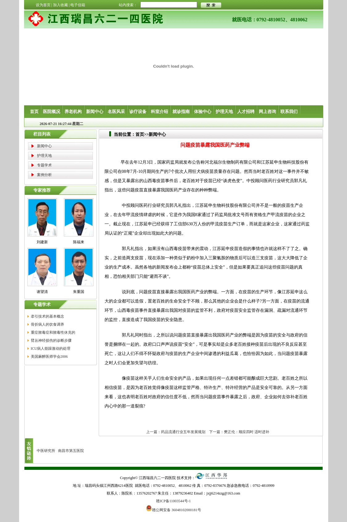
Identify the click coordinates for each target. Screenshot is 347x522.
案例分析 (44, 175)
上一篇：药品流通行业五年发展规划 (175, 432)
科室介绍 (159, 111)
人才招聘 (245, 111)
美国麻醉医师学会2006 (49, 356)
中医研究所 (46, 451)
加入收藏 (60, 5)
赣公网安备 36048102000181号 (173, 508)
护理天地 (224, 111)
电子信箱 (77, 5)
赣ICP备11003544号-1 (173, 501)
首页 (34, 111)
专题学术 (44, 165)
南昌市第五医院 (71, 451)
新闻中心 (94, 111)
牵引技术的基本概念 (47, 316)
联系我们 (289, 111)
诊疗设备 (138, 111)
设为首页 (43, 5)
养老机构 (73, 111)
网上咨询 (267, 111)
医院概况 (51, 111)
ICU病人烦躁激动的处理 (51, 348)
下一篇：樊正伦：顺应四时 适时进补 (239, 432)
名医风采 (116, 111)
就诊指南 (181, 111)
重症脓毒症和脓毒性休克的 (53, 332)
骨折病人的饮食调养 (47, 324)
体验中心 (202, 111)
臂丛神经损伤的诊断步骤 (51, 340)
